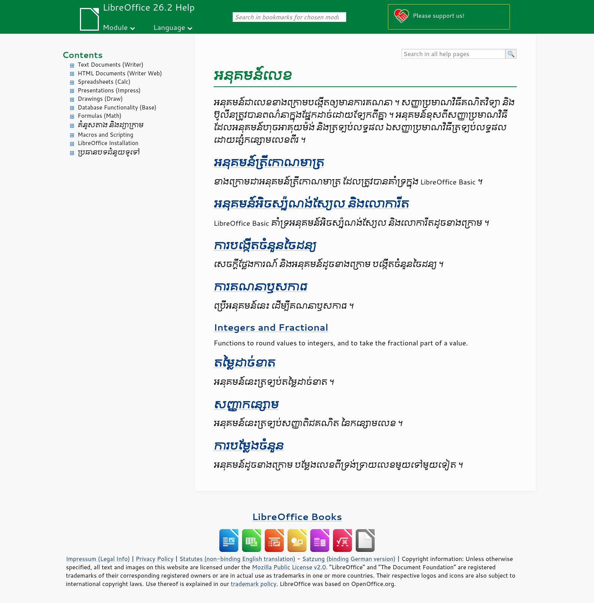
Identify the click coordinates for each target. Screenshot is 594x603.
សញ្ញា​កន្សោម (246, 404)
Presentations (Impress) (109, 90)
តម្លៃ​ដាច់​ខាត (244, 363)
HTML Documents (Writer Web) (120, 73)
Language (169, 27)
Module (115, 27)
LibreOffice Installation (108, 143)
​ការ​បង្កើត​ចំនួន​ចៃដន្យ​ (265, 245)
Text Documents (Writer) (111, 65)
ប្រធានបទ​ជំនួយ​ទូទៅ (109, 152)
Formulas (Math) (100, 116)
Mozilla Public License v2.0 (289, 567)
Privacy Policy (155, 559)
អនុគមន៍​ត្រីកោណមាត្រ (269, 162)
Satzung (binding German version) (349, 559)
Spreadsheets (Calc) (104, 82)
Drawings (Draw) (100, 99)
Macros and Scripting (105, 135)
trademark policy (253, 584)
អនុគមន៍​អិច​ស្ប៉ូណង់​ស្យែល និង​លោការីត (311, 204)
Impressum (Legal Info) (98, 559)
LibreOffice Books (297, 516)
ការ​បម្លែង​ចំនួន (248, 446)
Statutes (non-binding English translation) (237, 559)
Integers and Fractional (271, 327)
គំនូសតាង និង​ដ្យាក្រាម (111, 125)
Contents (82, 55)
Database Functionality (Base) (117, 107)
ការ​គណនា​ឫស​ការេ (260, 287)
